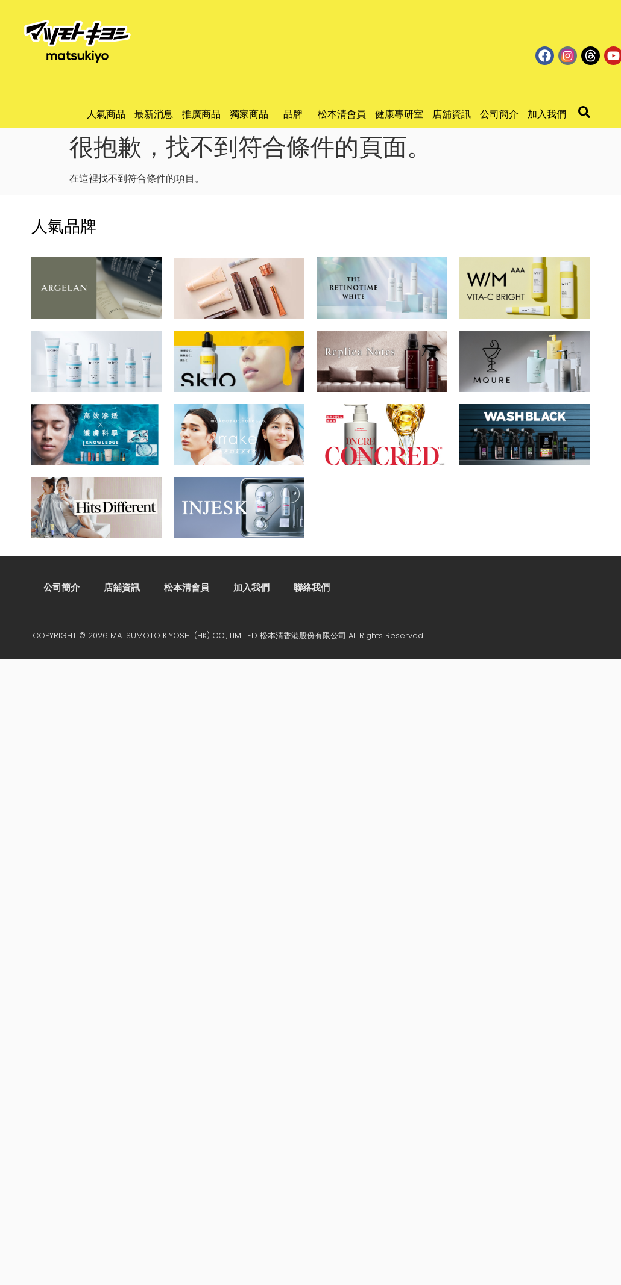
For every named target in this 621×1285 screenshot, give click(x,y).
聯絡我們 (312, 587)
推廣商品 (201, 114)
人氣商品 (106, 114)
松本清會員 (342, 114)
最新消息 (153, 114)
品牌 (296, 114)
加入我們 (547, 114)
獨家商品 (252, 114)
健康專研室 (399, 114)
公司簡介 (499, 114)
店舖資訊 (451, 114)
